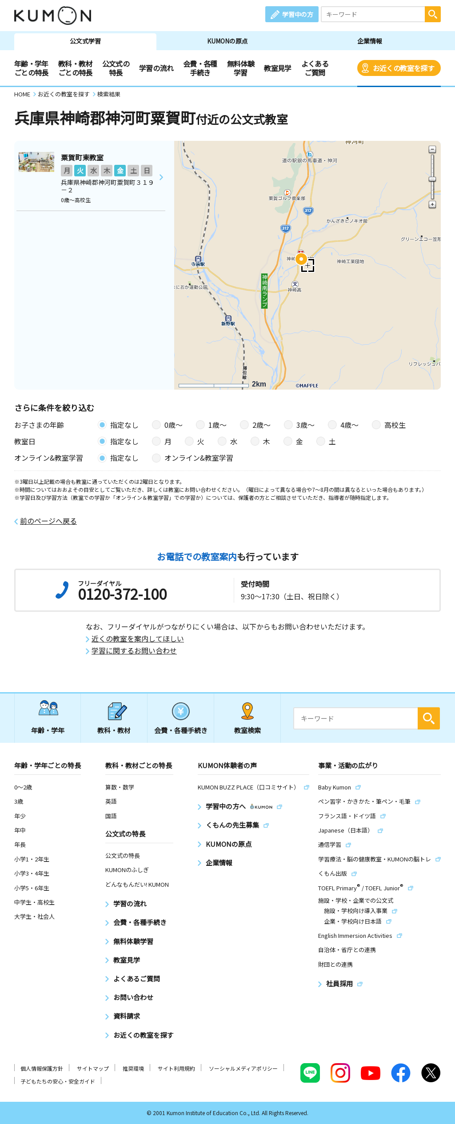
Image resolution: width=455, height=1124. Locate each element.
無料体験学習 (240, 68)
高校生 (395, 424)
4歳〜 (349, 424)
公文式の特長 (115, 68)
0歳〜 (173, 424)
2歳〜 (261, 424)
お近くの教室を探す (403, 68)
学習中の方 (297, 14)
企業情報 (369, 40)
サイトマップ (93, 1068)
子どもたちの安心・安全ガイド (57, 1081)
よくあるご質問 (314, 68)
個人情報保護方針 (41, 1068)
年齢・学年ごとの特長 (31, 68)
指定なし (124, 424)
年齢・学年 (47, 730)
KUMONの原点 (227, 40)
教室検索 (247, 730)
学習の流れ (156, 68)
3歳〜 (305, 424)
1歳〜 (217, 424)
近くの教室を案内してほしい (138, 638)
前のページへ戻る (48, 521)
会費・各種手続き (200, 68)
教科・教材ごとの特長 (75, 68)
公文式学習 (85, 40)
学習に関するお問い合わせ (134, 650)
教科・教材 (114, 730)
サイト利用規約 (176, 1068)
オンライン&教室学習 (198, 457)
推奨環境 (133, 1068)
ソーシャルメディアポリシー (243, 1068)
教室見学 (277, 68)
